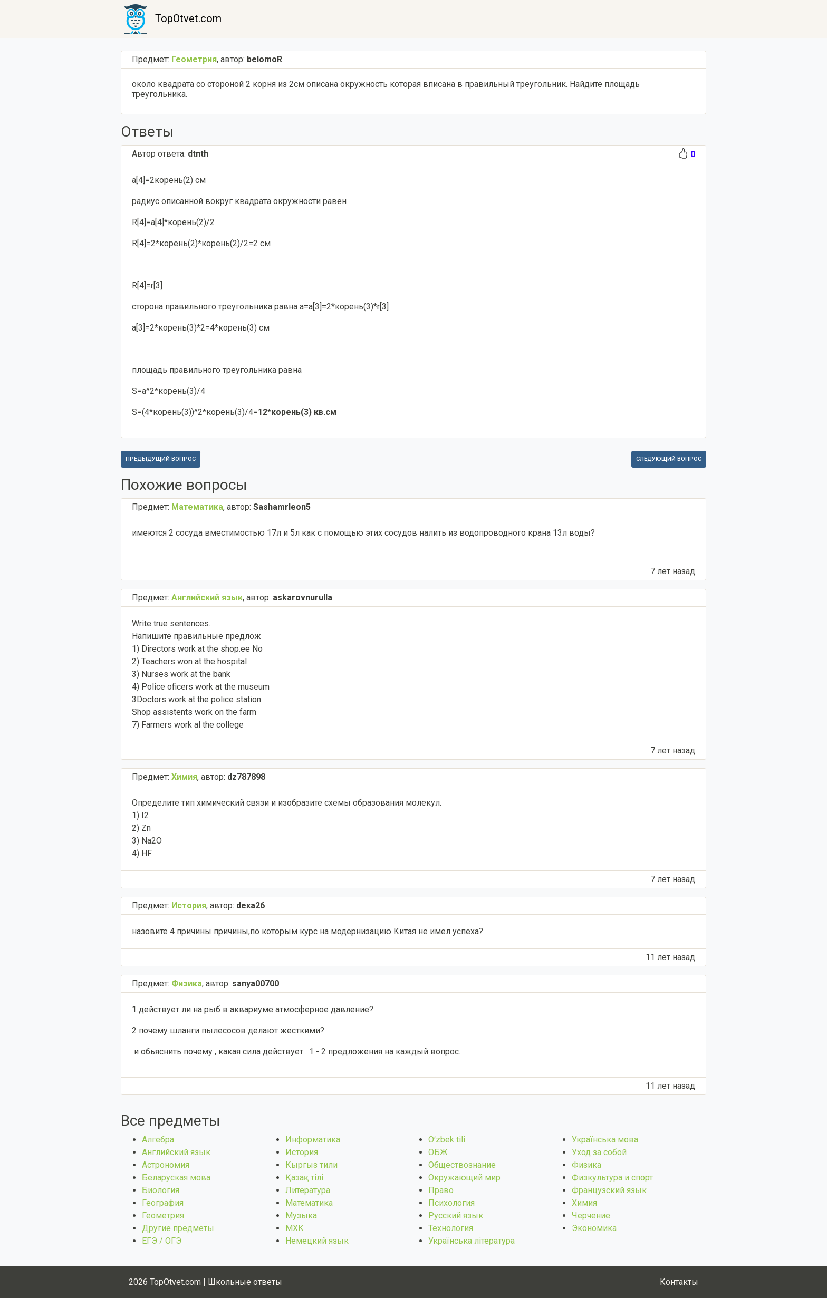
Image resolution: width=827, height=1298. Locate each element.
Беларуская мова (176, 1178)
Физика (586, 1165)
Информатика (312, 1140)
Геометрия (163, 1215)
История (301, 1152)
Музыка (301, 1215)
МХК (294, 1228)
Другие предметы (178, 1228)
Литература (307, 1190)
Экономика (594, 1228)
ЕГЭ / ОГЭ (161, 1241)
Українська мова (605, 1140)
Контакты (679, 1282)
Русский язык (455, 1215)
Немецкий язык (317, 1241)
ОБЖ (438, 1152)
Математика (309, 1203)
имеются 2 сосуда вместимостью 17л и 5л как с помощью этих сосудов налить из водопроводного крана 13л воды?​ (363, 533)
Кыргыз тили (311, 1165)
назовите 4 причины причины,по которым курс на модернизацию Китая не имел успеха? (307, 931)
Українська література (471, 1241)
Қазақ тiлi (304, 1178)
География (163, 1203)
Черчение (591, 1215)
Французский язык (609, 1190)
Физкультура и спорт (612, 1178)
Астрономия (165, 1165)
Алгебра (158, 1140)
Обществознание (462, 1165)
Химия (584, 1203)
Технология (450, 1228)
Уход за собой (599, 1152)
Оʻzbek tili (446, 1140)
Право (441, 1190)
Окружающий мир (464, 1178)
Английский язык (176, 1152)
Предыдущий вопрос (161, 459)
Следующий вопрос (668, 459)
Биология (160, 1190)
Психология (451, 1203)
